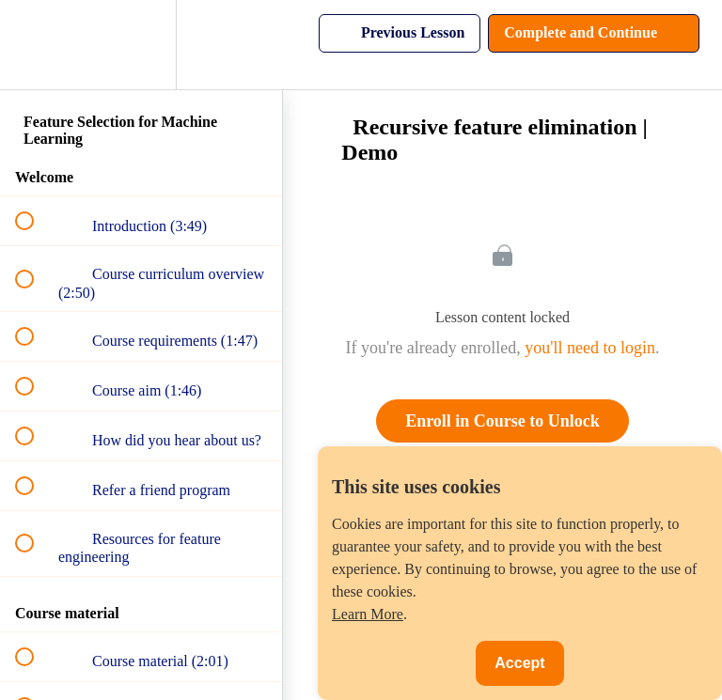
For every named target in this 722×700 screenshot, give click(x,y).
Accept (519, 663)
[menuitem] (141, 44)
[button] (35, 44)
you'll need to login (590, 347)
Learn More (367, 614)
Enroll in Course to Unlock (502, 421)
